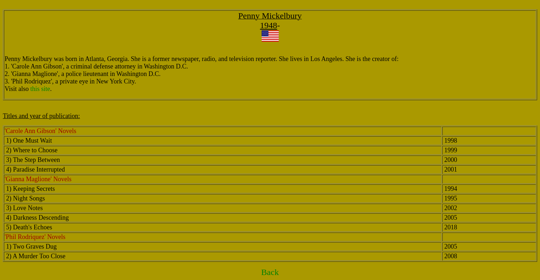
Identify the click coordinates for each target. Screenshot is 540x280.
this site (40, 88)
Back (270, 272)
